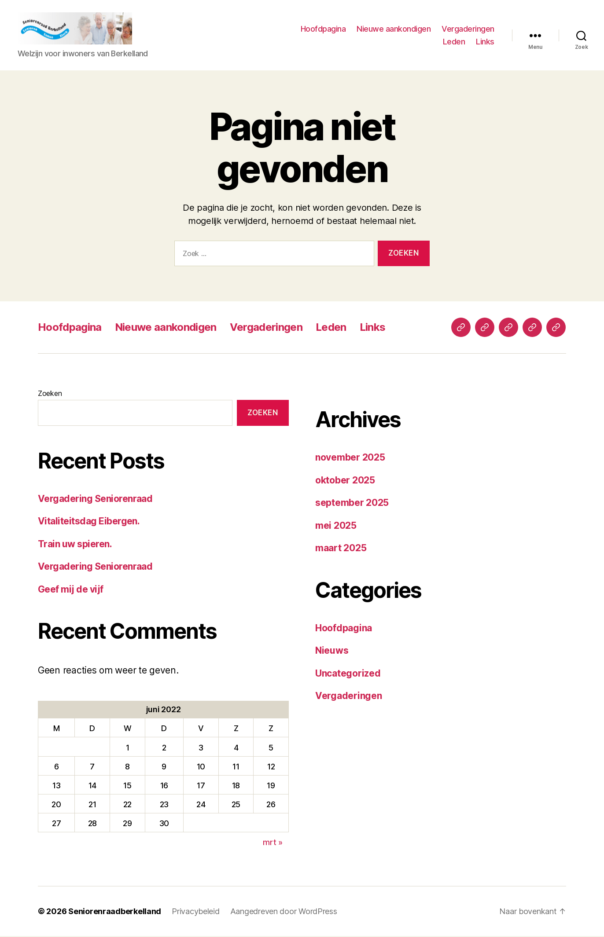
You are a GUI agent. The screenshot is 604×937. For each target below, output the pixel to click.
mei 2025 (336, 525)
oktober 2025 (345, 480)
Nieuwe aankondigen (394, 28)
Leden (454, 42)
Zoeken (50, 394)
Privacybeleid (196, 912)
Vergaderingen (468, 28)
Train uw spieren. (75, 544)
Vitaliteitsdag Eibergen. (89, 521)
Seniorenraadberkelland (114, 912)
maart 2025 (340, 548)
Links (485, 42)
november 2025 (350, 458)
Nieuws (331, 651)
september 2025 (352, 503)
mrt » (273, 843)
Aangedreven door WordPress (283, 912)
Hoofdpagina (323, 28)
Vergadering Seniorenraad (95, 499)
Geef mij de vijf (70, 590)
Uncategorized (348, 673)
